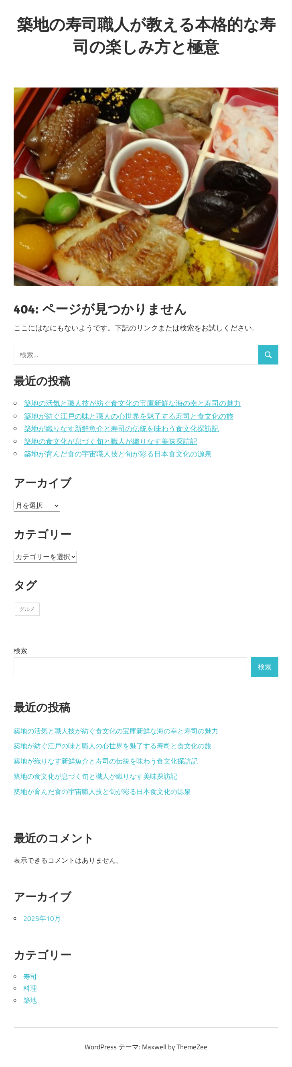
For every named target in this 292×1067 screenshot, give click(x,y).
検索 (20, 650)
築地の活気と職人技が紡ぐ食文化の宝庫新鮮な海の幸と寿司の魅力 (132, 403)
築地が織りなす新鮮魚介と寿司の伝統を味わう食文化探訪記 (121, 428)
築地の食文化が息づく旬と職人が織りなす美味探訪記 (110, 441)
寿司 (30, 976)
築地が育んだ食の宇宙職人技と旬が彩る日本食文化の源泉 (118, 453)
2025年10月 (42, 918)
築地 (30, 1000)
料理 (30, 988)
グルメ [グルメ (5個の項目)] (27, 609)
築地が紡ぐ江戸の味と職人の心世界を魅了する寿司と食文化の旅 (128, 416)
